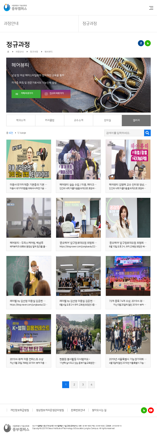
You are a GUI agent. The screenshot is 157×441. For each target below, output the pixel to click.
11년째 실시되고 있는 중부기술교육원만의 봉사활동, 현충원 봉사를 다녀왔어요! (94, 363)
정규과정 (89, 23)
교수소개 (78, 120)
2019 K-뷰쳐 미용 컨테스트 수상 (26, 359)
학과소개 (21, 120)
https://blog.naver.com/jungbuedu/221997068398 (83, 246)
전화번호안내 (78, 410)
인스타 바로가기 (57, 93)
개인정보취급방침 (19, 410)
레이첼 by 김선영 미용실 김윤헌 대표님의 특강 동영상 (38, 301)
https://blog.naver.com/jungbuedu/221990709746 (33, 305)
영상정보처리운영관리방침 (50, 410)
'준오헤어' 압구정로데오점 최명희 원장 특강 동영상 (86, 242)
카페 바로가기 (27, 93)
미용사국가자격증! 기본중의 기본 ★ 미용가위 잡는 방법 (39, 184)
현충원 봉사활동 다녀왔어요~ (75, 359)
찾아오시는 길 (99, 410)
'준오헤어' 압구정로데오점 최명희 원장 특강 (131, 242)
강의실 (107, 120)
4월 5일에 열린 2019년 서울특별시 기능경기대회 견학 (132, 363)
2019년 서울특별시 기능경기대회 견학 (129, 359)
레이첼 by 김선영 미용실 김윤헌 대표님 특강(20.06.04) (88, 301)
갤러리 (136, 120)
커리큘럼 (49, 120)
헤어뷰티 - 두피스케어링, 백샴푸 (26, 242)
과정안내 (11, 23)
